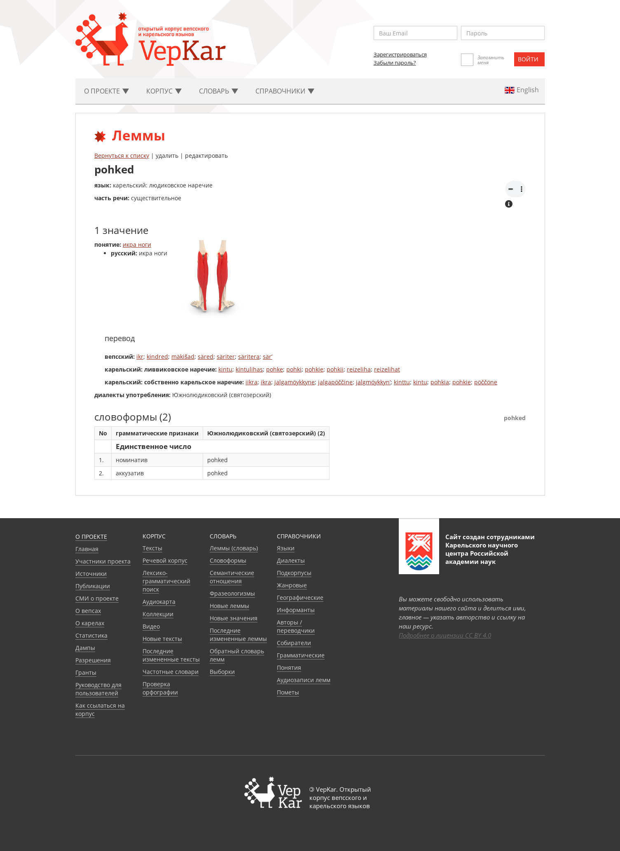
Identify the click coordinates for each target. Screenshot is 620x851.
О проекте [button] (106, 91)
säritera (249, 356)
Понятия (289, 667)
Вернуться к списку (121, 155)
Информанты (296, 610)
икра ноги (137, 244)
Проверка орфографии (160, 688)
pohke (274, 369)
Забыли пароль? (395, 62)
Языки (286, 548)
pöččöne (485, 382)
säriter (226, 356)
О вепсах (88, 611)
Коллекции (158, 614)
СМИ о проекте (97, 598)
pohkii (335, 369)
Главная (86, 549)
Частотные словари (171, 672)
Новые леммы (229, 606)
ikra (266, 382)
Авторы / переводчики (296, 626)
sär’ (267, 356)
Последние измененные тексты (171, 655)
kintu (225, 369)
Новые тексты (162, 639)
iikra (251, 382)
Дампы (85, 648)
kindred (157, 356)
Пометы (288, 692)
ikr (139, 356)
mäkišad (182, 356)
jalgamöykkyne (294, 382)
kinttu (402, 382)
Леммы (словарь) (234, 548)
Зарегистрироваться (400, 54)
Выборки (222, 672)
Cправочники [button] (284, 91)
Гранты (85, 672)
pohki (294, 369)
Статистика (91, 635)
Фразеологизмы (232, 593)
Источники (91, 573)
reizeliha (359, 369)
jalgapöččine (335, 382)
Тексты (152, 548)
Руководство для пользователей (98, 689)
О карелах (89, 623)
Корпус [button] (164, 91)
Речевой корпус (165, 560)
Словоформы (228, 560)
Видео (151, 626)
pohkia (439, 382)
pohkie (314, 369)
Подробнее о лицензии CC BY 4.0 (445, 635)
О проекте (91, 536)
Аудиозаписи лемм (303, 680)
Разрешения (93, 660)
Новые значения (233, 618)
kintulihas (249, 369)
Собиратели (294, 643)
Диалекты (291, 560)
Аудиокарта (159, 602)
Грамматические (301, 655)
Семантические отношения (232, 577)
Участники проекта (103, 561)
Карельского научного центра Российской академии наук (481, 553)
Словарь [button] (218, 91)
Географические (300, 597)
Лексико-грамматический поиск (166, 581)
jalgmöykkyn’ (373, 382)
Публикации (92, 586)
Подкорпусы (294, 573)
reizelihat (387, 369)
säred (205, 356)
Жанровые (292, 585)
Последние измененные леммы (238, 635)
